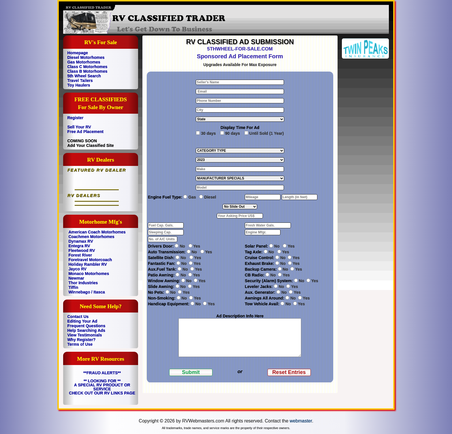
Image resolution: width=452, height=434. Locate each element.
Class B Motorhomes (87, 71)
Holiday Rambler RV (87, 264)
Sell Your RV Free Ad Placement (85, 129)
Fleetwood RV (81, 250)
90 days (232, 133)
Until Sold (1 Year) (266, 133)
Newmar (76, 278)
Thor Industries (83, 282)
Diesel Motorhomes (85, 57)
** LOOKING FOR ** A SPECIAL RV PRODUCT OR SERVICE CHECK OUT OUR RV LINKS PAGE (102, 387)
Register (75, 117)
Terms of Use (80, 344)
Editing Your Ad (82, 321)
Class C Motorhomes (87, 66)
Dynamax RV (80, 241)
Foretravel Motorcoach (90, 259)
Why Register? (81, 339)
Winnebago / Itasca (86, 292)
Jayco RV (77, 269)
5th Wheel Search (84, 76)
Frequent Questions (86, 325)
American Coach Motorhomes (96, 232)
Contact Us (77, 316)
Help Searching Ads (86, 330)
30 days (208, 133)
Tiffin (73, 287)
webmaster (301, 420)
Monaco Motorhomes (88, 273)
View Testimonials (84, 335)
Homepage (77, 52)
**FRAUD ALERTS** (102, 373)
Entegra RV (79, 246)
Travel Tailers (80, 80)
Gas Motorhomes (83, 62)
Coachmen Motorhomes (91, 236)
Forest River (80, 255)
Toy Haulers (78, 85)
